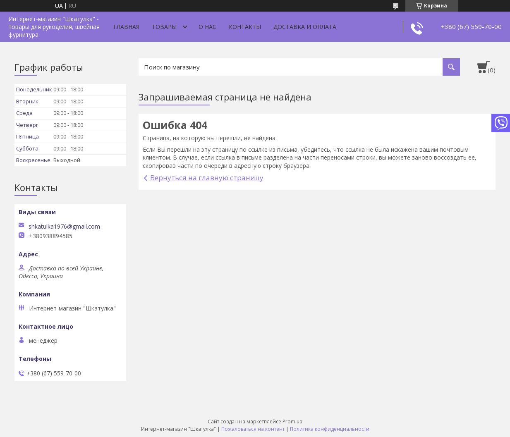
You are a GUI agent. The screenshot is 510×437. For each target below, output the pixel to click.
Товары (164, 27)
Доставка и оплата (304, 27)
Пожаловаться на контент (253, 428)
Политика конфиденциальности (329, 428)
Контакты (245, 27)
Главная (126, 27)
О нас (207, 27)
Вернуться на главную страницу (206, 177)
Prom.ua (292, 421)
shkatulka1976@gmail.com (64, 226)
